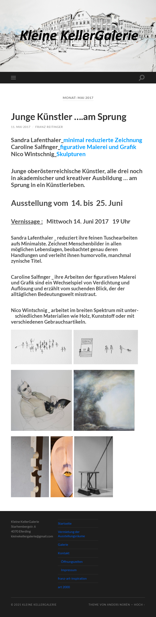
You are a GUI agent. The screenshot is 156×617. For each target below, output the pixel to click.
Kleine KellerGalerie (39, 604)
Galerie (63, 544)
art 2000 (64, 587)
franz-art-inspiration (72, 578)
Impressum (69, 570)
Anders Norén (118, 604)
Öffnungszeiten (72, 561)
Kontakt (63, 553)
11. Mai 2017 (20, 127)
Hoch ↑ (139, 604)
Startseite (65, 523)
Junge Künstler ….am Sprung (68, 116)
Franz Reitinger (49, 127)
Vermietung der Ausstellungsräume (71, 534)
